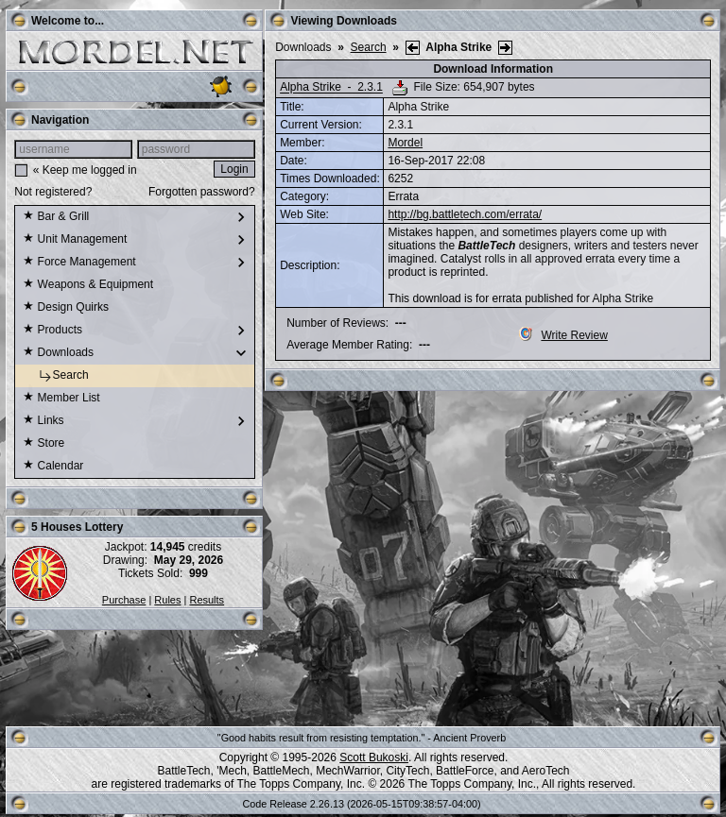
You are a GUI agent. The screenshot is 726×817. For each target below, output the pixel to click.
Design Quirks (65, 307)
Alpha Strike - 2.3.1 (331, 87)
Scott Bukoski (373, 757)
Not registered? (53, 191)
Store (43, 443)
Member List (61, 398)
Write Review (563, 335)
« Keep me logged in (85, 170)
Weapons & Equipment (88, 285)
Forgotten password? (201, 191)
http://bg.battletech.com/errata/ (465, 214)
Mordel (405, 142)
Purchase (124, 599)
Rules (167, 599)
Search (55, 375)
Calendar (53, 466)
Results (206, 599)
